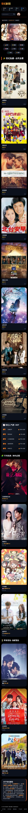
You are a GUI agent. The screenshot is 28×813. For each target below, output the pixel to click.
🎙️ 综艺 (17, 9)
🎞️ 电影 (4, 9)
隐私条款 (15, 809)
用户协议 (9, 809)
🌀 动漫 (22, 9)
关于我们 (4, 809)
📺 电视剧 (11, 9)
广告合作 (20, 809)
